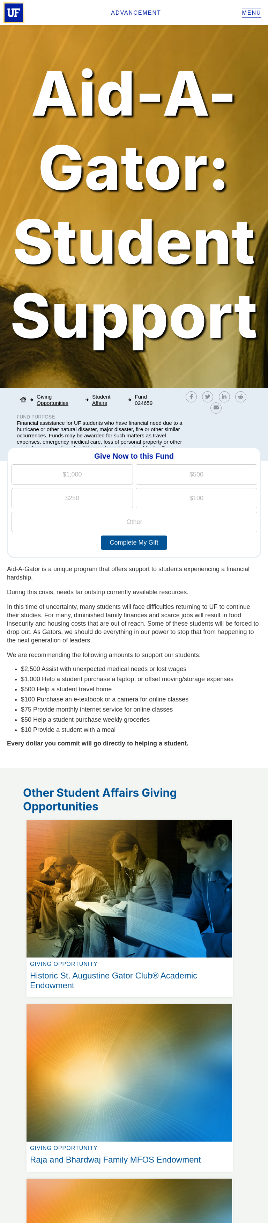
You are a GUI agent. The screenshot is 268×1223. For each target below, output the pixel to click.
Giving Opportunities (52, 400)
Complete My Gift (134, 542)
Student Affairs (101, 400)
